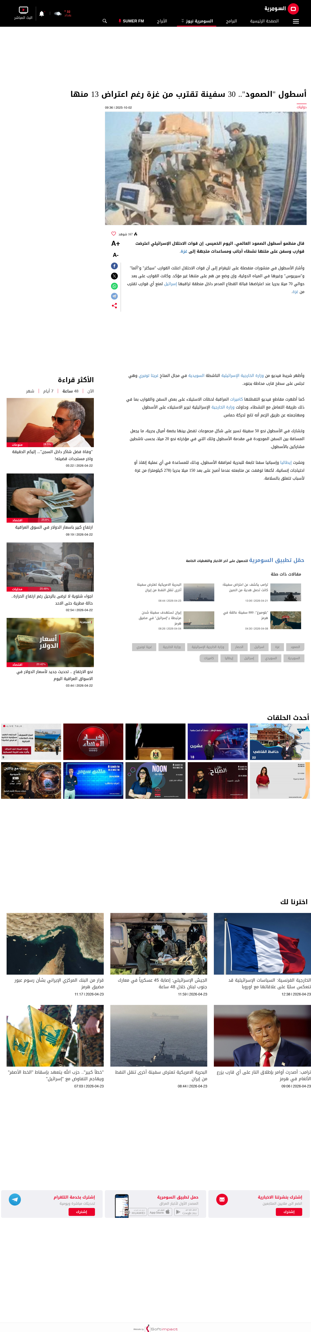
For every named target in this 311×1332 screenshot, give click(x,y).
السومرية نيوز (196, 21)
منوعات (17, 444)
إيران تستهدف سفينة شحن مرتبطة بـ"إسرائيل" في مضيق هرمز (160, 618)
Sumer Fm (133, 21)
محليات (17, 589)
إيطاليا (286, 462)
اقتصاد (17, 520)
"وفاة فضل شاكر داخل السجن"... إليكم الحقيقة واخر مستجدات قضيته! (52, 455)
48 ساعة (70, 391)
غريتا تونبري (148, 375)
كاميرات (236, 399)
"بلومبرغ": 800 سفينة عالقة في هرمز (245, 615)
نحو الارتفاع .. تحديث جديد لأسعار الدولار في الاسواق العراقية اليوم (54, 675)
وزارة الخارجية (223, 407)
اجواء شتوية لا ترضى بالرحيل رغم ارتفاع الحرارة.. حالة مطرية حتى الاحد (52, 600)
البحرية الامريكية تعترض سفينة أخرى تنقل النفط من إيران (159, 587)
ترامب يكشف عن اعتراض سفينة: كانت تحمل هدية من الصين (245, 587)
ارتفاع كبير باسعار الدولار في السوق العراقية (54, 527)
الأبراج (162, 21)
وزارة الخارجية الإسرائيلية (242, 375)
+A (115, 244)
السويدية (196, 375)
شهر (30, 391)
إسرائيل (170, 284)
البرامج (231, 21)
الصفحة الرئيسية (264, 21)
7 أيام (48, 391)
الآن (90, 391)
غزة (184, 251)
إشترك (81, 1212)
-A (115, 255)
